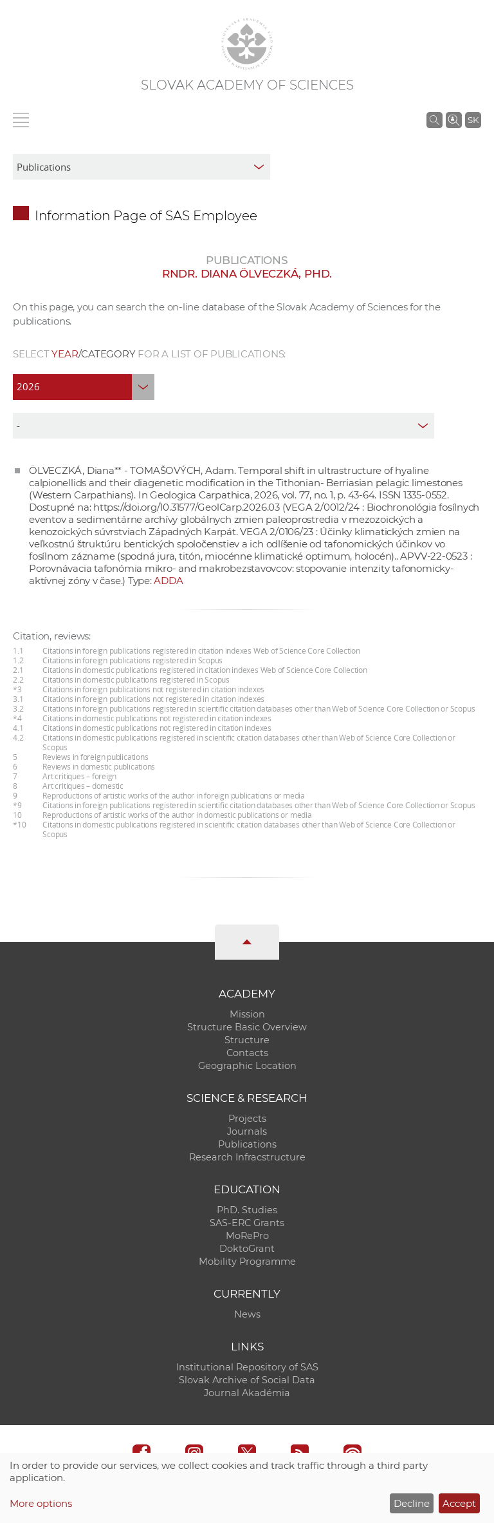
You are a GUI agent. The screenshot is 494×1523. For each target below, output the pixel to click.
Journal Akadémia (247, 1393)
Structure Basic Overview (247, 1027)
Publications (247, 1144)
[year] (83, 387)
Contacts (247, 1053)
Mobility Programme (247, 1261)
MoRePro (247, 1236)
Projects (247, 1118)
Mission (247, 1014)
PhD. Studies (247, 1210)
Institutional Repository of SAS (247, 1367)
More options (41, 1503)
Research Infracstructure (247, 1157)
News (247, 1314)
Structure (247, 1040)
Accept (459, 1503)
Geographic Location (247, 1066)
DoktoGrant (247, 1248)
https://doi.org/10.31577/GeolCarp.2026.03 (186, 507)
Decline (412, 1503)
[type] (223, 426)
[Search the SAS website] (434, 120)
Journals (247, 1131)
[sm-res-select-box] (141, 167)
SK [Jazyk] (473, 120)
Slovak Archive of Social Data (247, 1380)
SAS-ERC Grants (247, 1223)
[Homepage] (247, 44)
